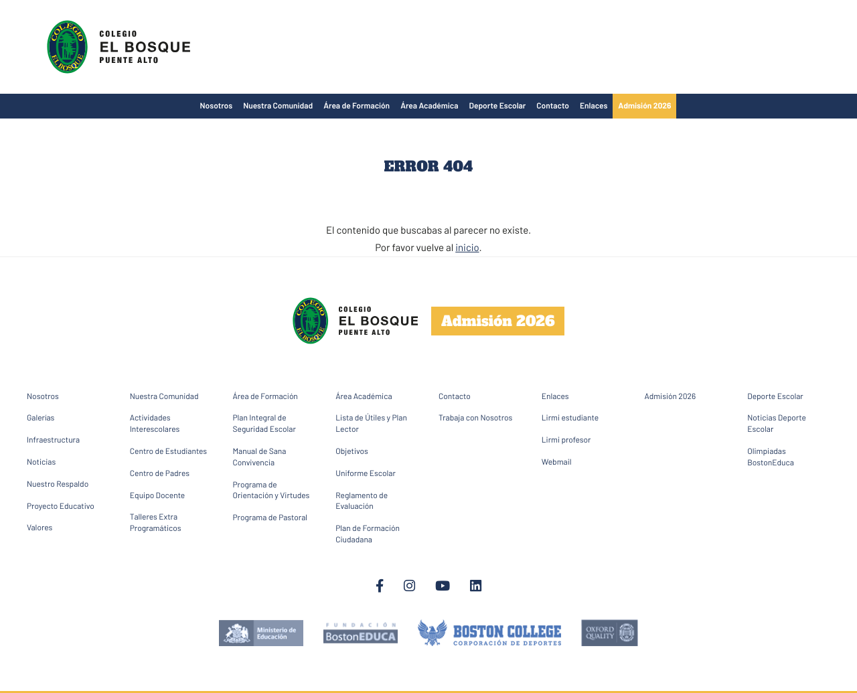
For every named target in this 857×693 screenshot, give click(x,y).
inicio (467, 247)
